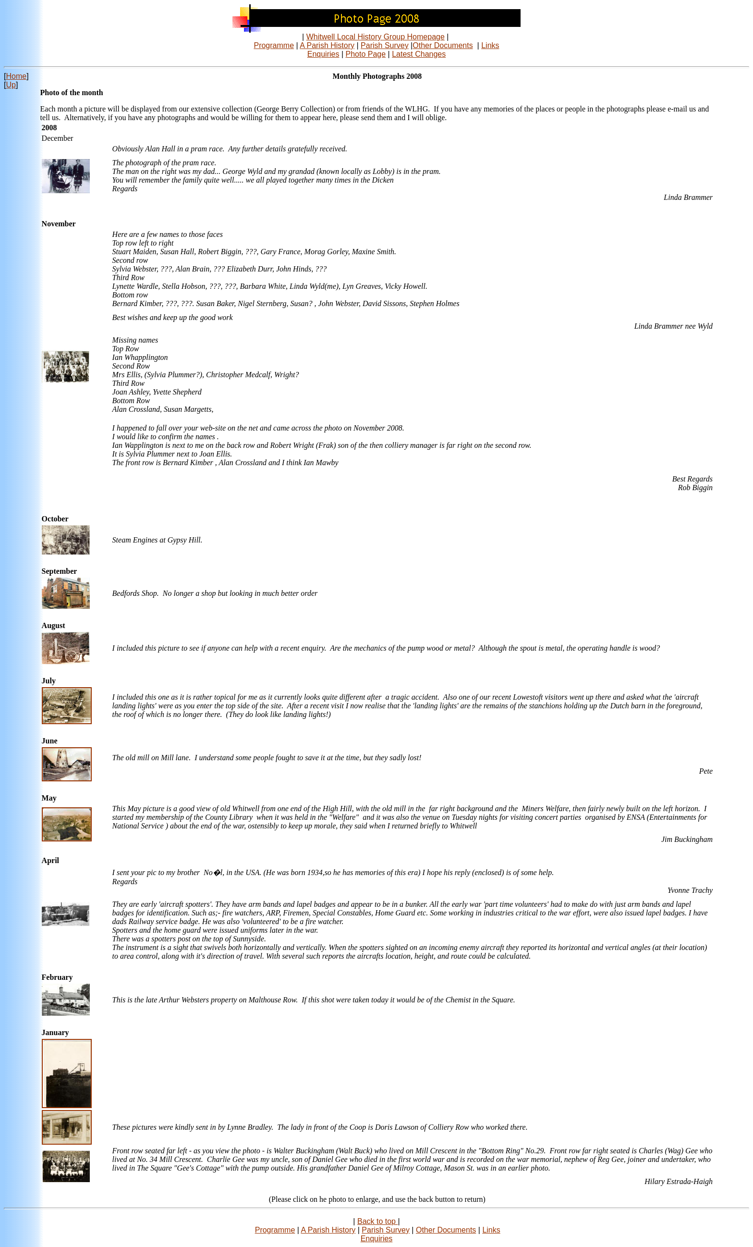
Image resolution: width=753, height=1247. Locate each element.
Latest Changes (419, 54)
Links (490, 45)
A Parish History (327, 45)
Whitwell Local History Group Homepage (375, 37)
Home (16, 76)
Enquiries (323, 54)
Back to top (377, 1221)
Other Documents (443, 45)
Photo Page (366, 54)
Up (10, 85)
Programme (274, 45)
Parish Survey (385, 45)
